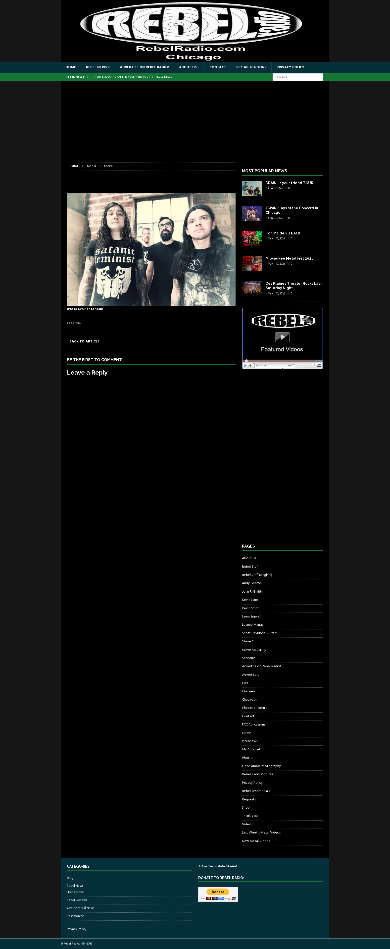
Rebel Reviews (77, 900)
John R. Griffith (252, 592)
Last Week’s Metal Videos (261, 833)
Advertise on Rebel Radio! (144, 67)
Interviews (249, 741)
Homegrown (76, 892)
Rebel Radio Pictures (257, 774)
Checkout (249, 700)
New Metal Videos (256, 841)
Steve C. (248, 641)
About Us (188, 67)
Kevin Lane (250, 600)
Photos (247, 758)
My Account (251, 749)
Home (71, 67)
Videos (247, 824)
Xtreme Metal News (80, 908)
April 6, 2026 (275, 188)
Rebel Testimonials (256, 791)
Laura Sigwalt (252, 616)
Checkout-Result (254, 708)
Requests (249, 799)
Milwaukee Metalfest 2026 (290, 258)
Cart (245, 683)
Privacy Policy (290, 67)
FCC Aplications (251, 67)
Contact (217, 67)
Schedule (249, 658)
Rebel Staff (250, 567)
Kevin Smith (250, 608)
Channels (248, 691)
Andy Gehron (252, 583)
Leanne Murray (253, 625)
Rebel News (96, 67)
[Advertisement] (195, 125)
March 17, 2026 (276, 238)
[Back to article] (108, 341)
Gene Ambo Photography (261, 766)
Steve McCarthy (254, 650)
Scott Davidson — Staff (259, 633)
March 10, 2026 (276, 293)
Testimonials (75, 916)
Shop (246, 808)
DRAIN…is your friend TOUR (289, 183)
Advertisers (250, 675)
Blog (70, 878)
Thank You (250, 816)
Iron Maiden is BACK (283, 233)
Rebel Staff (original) (257, 575)
